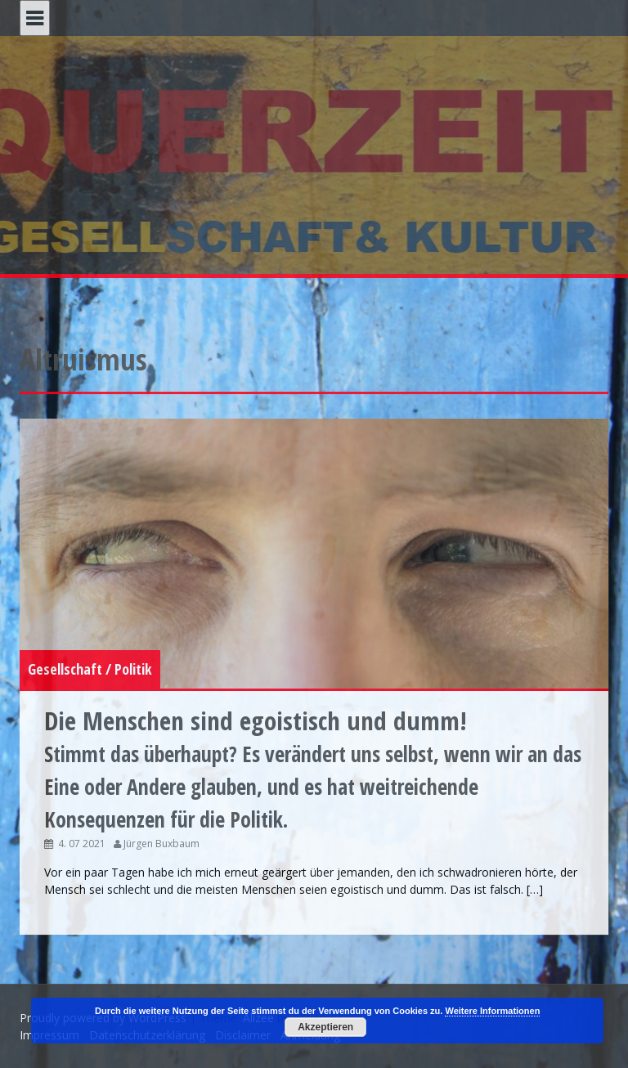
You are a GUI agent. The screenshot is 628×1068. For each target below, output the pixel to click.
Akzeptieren (325, 1027)
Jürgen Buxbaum (161, 843)
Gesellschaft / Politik (90, 669)
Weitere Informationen (492, 1011)
